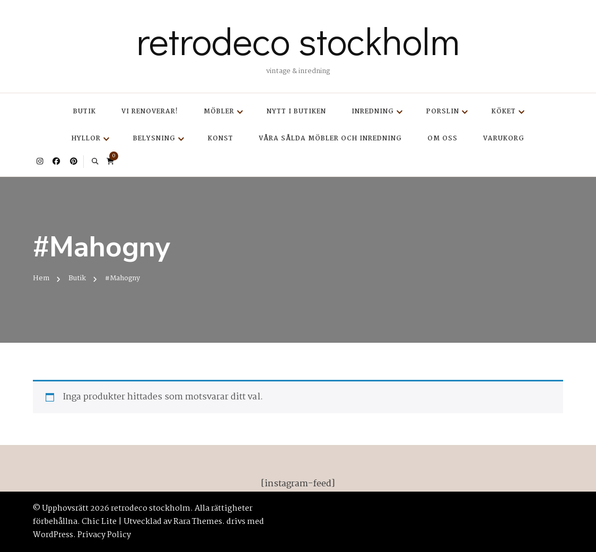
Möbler (219, 111)
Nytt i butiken (296, 111)
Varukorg (503, 138)
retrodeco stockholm (298, 40)
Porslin (442, 111)
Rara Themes (197, 521)
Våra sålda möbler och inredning (330, 138)
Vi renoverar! (149, 111)
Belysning (154, 138)
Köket (504, 111)
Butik (84, 111)
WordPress (53, 535)
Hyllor (86, 138)
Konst (220, 138)
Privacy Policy (104, 535)
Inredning (373, 111)
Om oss (442, 138)
